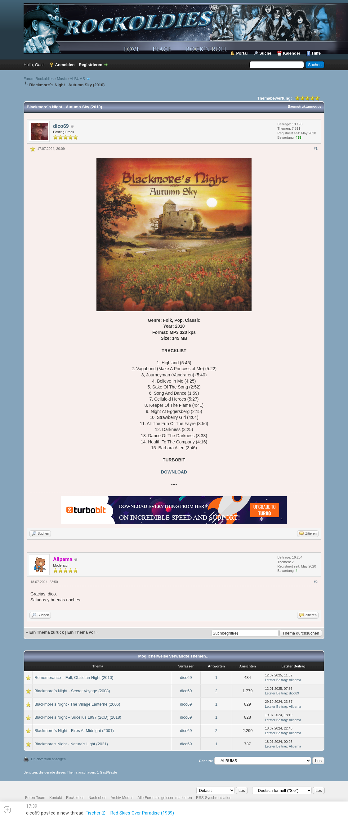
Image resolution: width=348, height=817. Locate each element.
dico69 (61, 126)
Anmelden (65, 64)
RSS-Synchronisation (213, 798)
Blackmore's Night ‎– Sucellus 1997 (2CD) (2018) (77, 717)
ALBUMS (77, 79)
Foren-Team (35, 798)
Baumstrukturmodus (304, 106)
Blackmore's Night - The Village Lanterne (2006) (77, 704)
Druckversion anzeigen (48, 759)
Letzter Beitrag (276, 680)
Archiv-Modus (122, 798)
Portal (242, 53)
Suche (265, 53)
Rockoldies (75, 798)
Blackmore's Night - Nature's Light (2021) (71, 744)
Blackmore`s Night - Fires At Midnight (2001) (74, 730)
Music (61, 79)
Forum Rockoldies (39, 79)
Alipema (295, 680)
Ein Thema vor (81, 632)
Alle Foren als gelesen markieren (164, 798)
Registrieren (90, 64)
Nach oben (97, 798)
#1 (316, 148)
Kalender (292, 53)
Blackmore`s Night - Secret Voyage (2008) (72, 691)
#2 (316, 582)
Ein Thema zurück (46, 632)
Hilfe (316, 53)
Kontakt (55, 798)
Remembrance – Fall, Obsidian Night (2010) (73, 677)
